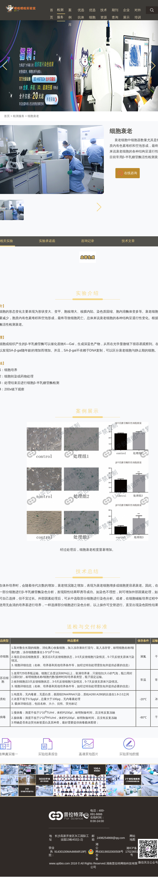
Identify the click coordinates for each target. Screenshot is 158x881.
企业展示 (126, 13)
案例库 (70, 17)
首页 (51, 13)
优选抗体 (81, 13)
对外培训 (137, 13)
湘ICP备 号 (131, 851)
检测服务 (60, 13)
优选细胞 (92, 13)
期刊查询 (115, 13)
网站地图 (132, 837)
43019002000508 (109, 851)
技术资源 (103, 13)
